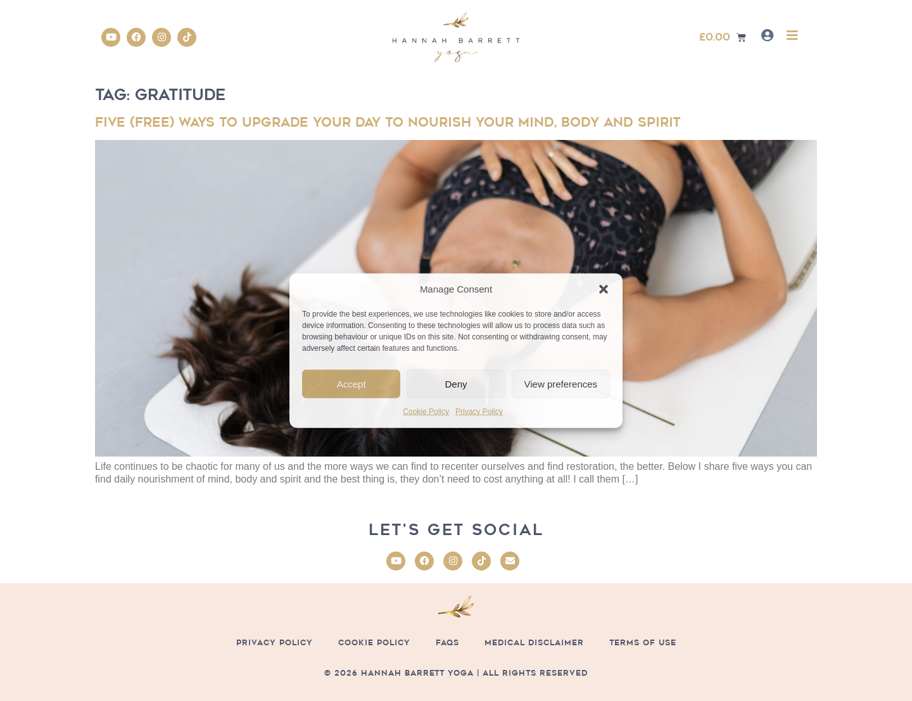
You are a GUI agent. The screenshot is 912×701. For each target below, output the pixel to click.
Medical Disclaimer (534, 642)
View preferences (561, 384)
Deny (456, 384)
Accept (351, 384)
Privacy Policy (479, 411)
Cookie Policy (426, 411)
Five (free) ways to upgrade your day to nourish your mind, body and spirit (387, 122)
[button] (603, 289)
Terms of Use (642, 642)
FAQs (447, 642)
